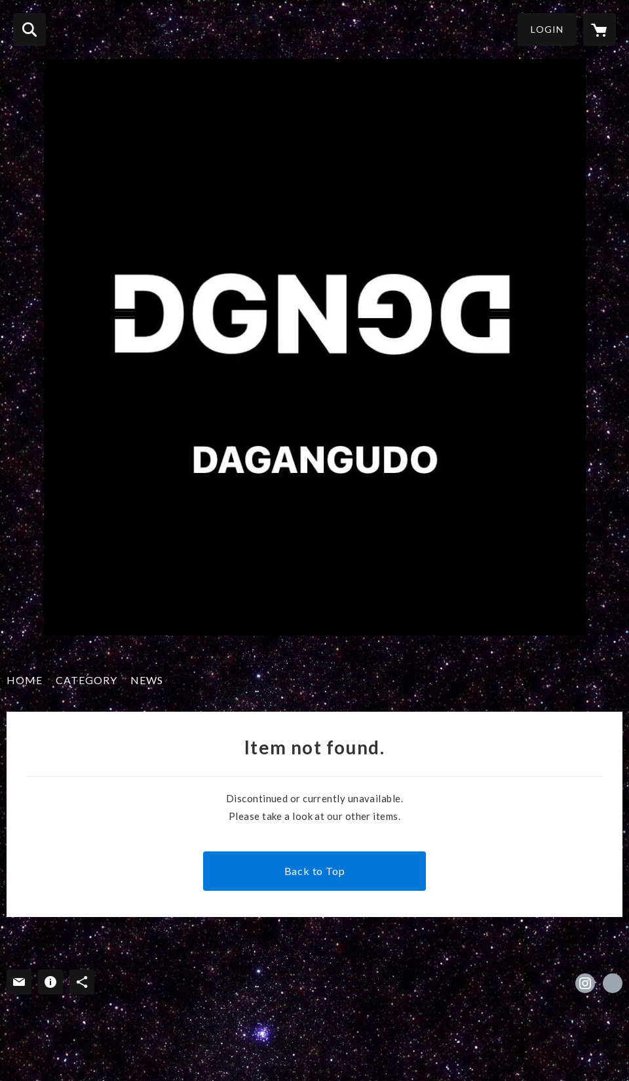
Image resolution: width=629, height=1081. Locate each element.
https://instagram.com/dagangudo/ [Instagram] (585, 983)
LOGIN (547, 29)
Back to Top (314, 871)
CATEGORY (86, 680)
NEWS (146, 680)
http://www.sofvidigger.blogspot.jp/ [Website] (612, 983)
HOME (25, 680)
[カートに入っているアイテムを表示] (599, 29)
